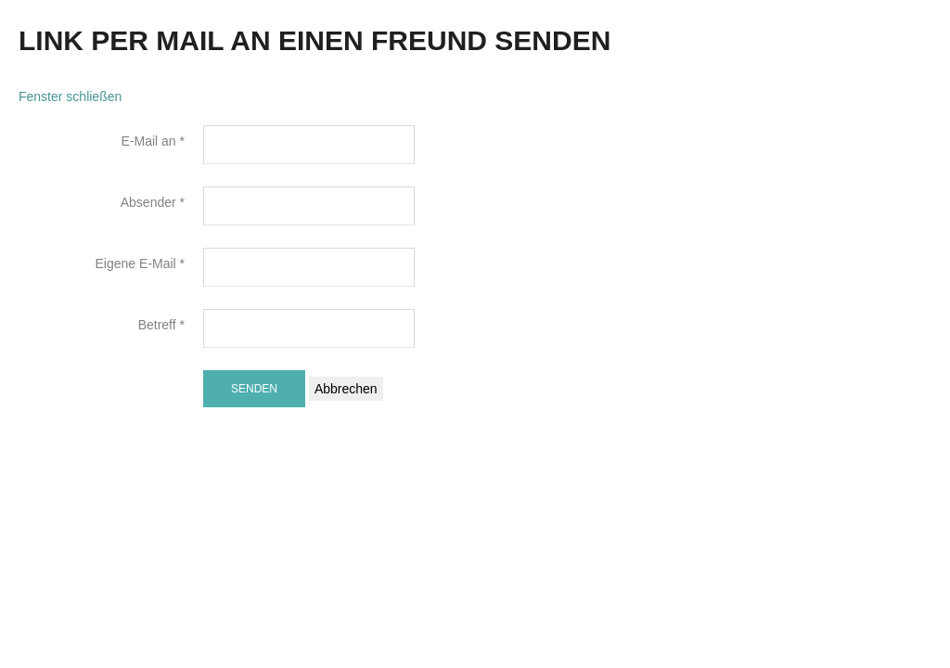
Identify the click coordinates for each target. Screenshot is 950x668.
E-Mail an (153, 141)
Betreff (161, 324)
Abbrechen (346, 388)
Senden (254, 388)
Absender (153, 202)
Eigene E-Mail (141, 263)
